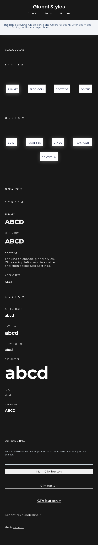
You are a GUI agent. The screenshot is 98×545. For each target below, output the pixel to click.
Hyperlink (18, 527)
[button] (49, 486)
